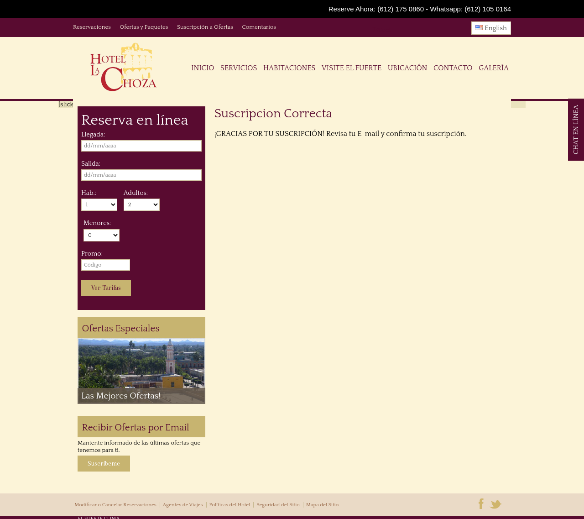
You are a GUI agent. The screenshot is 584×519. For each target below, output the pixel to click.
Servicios (238, 68)
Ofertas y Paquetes (144, 27)
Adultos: (136, 193)
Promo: (92, 254)
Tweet (381, 30)
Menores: (97, 223)
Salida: (90, 164)
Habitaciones (289, 68)
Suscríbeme (104, 463)
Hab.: (88, 193)
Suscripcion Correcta (273, 114)
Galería (494, 68)
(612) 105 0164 (487, 9)
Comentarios (259, 27)
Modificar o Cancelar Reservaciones (115, 505)
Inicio (202, 68)
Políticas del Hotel (229, 505)
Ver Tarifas (106, 287)
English (491, 28)
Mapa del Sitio (322, 505)
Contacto (452, 68)
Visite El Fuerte (351, 68)
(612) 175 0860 (400, 9)
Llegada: (93, 134)
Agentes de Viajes (183, 505)
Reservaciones (92, 27)
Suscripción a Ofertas (205, 27)
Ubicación (408, 68)
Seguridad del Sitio (277, 505)
